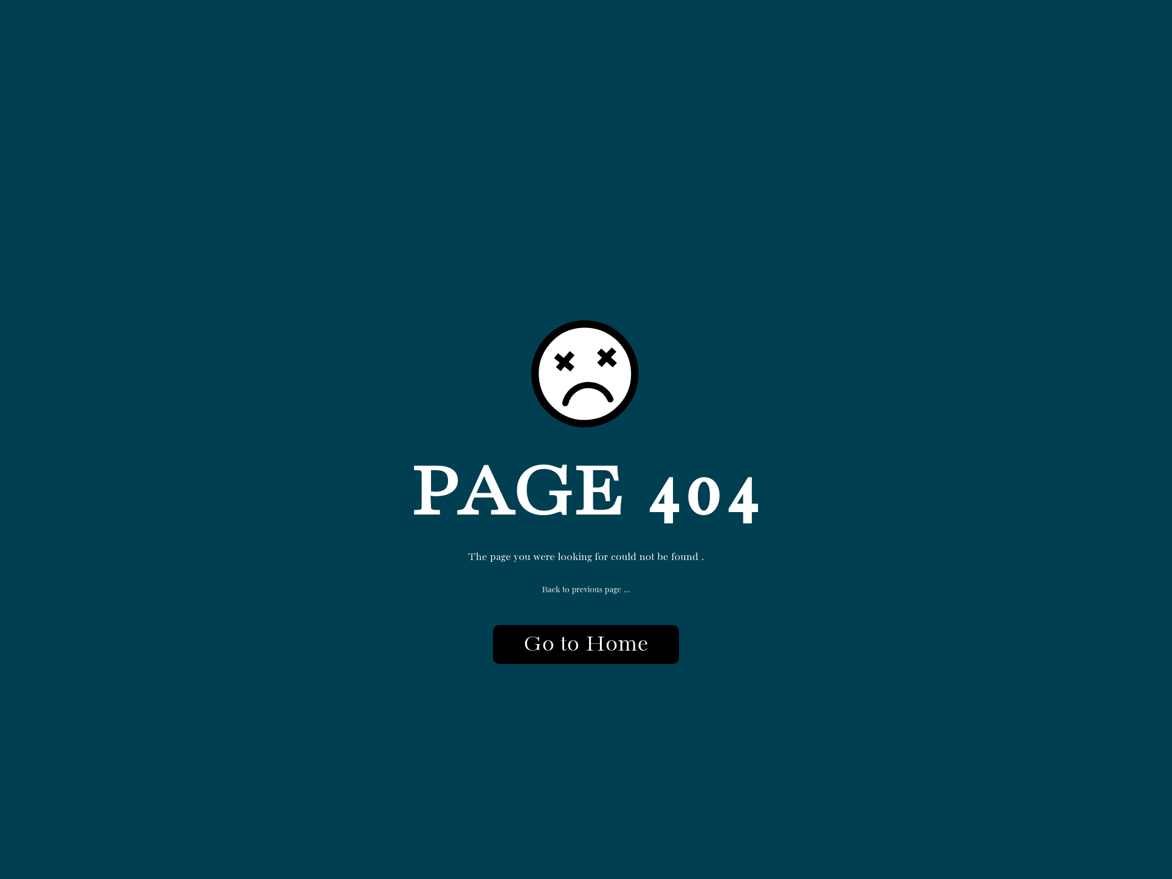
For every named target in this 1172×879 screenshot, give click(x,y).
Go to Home (585, 644)
